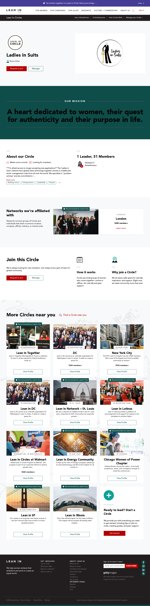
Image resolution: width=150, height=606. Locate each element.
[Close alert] (141, 3)
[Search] (133, 11)
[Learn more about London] (75, 221)
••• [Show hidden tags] (59, 182)
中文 (71, 590)
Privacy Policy (37, 600)
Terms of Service (25, 600)
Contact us (74, 577)
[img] (28, 336)
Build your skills (46, 566)
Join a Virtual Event (82, 18)
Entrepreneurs (28, 183)
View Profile (28, 372)
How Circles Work (116, 18)
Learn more (124, 228)
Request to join (16, 69)
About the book (76, 572)
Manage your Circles (134, 18)
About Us (125, 11)
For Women (41, 11)
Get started (114, 533)
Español (73, 584)
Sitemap (47, 600)
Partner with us (46, 572)
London (121, 218)
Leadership (41, 183)
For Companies (58, 11)
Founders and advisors (78, 569)
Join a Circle (45, 564)
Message (36, 69)
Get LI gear (74, 580)
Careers (72, 574)
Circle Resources (100, 18)
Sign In (141, 10)
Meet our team (75, 566)
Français (73, 587)
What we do (74, 564)
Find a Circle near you (72, 315)
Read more (10, 180)
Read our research (47, 569)
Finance (52, 183)
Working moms (13, 183)
